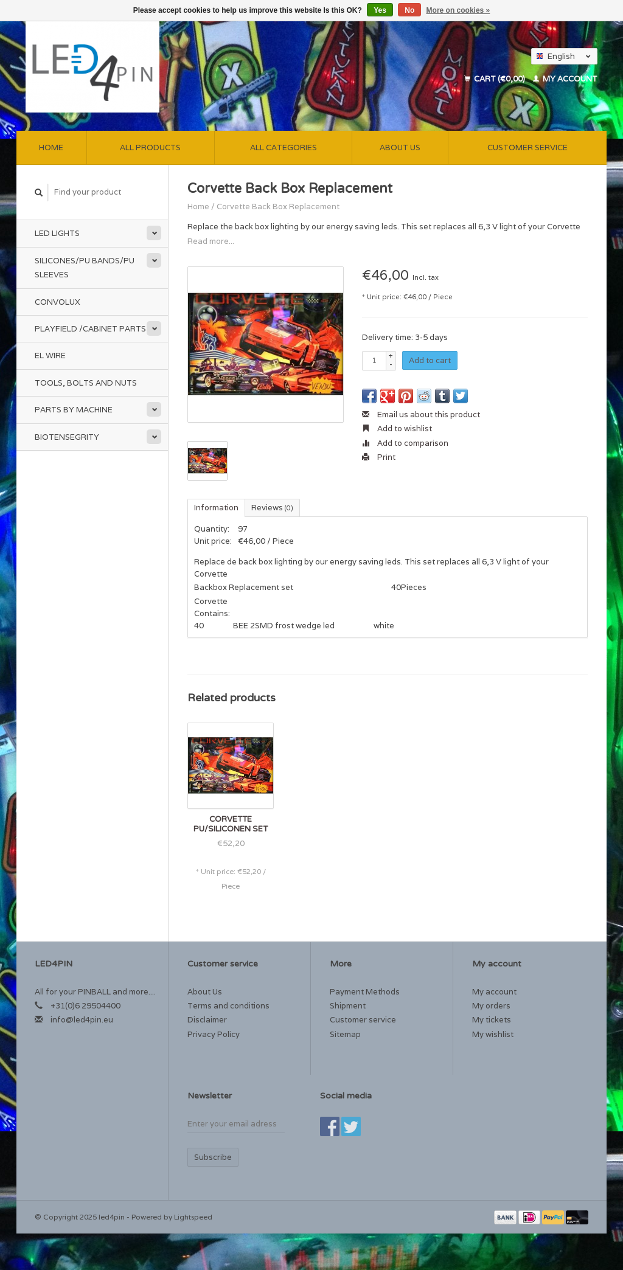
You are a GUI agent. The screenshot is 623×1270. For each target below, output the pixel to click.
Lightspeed (193, 1216)
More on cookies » (458, 10)
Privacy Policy (213, 1034)
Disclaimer (207, 1020)
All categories (283, 147)
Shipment (348, 1006)
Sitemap (345, 1034)
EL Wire (50, 355)
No (409, 10)
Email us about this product (421, 414)
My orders (491, 1006)
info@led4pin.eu (81, 1020)
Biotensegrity (67, 437)
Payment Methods (365, 992)
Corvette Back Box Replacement (278, 206)
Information (216, 507)
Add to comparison (405, 443)
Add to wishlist (397, 428)
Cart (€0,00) (495, 79)
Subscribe (213, 1157)
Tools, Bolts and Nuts (86, 383)
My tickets (491, 1020)
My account (565, 79)
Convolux (57, 302)
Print (378, 457)
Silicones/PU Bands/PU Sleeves (84, 267)
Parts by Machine (74, 409)
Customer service (527, 147)
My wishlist (492, 1034)
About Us (400, 147)
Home (51, 147)
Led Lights (57, 233)
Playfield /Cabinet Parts (90, 329)
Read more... (210, 241)
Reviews (272, 507)
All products (150, 147)
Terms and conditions (228, 1006)
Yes (380, 10)
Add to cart (430, 360)
